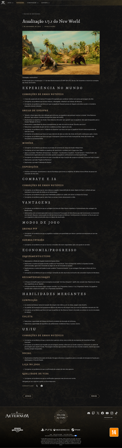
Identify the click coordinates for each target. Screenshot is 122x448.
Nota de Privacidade (57, 434)
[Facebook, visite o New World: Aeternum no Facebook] (102, 413)
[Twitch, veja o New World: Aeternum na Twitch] (93, 413)
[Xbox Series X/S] (61, 430)
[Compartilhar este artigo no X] (37, 386)
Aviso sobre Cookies (68, 434)
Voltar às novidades (32, 14)
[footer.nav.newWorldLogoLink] (17, 415)
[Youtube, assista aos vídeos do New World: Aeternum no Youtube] (107, 413)
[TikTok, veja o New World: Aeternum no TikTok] (116, 413)
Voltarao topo (61, 416)
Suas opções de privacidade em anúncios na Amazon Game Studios (61, 435)
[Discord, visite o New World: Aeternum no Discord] (88, 413)
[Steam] (76, 430)
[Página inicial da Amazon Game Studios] (17, 430)
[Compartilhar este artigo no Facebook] (41, 386)
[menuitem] (10, 2)
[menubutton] (110, 417)
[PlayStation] (46, 430)
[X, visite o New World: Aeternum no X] (98, 413)
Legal (51, 434)
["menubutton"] (10, 2)
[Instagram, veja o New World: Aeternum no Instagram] (111, 413)
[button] (61, 53)
